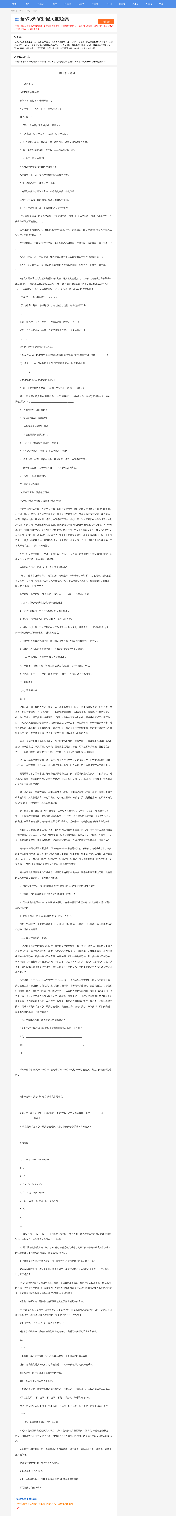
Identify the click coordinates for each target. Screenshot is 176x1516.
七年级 (122, 4)
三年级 (54, 4)
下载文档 (106, 22)
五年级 (81, 4)
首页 (14, 4)
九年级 (149, 4)
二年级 (40, 4)
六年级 (94, 4)
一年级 (27, 4)
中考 (161, 4)
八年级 (135, 4)
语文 (35, 11)
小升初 (108, 4)
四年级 (67, 4)
